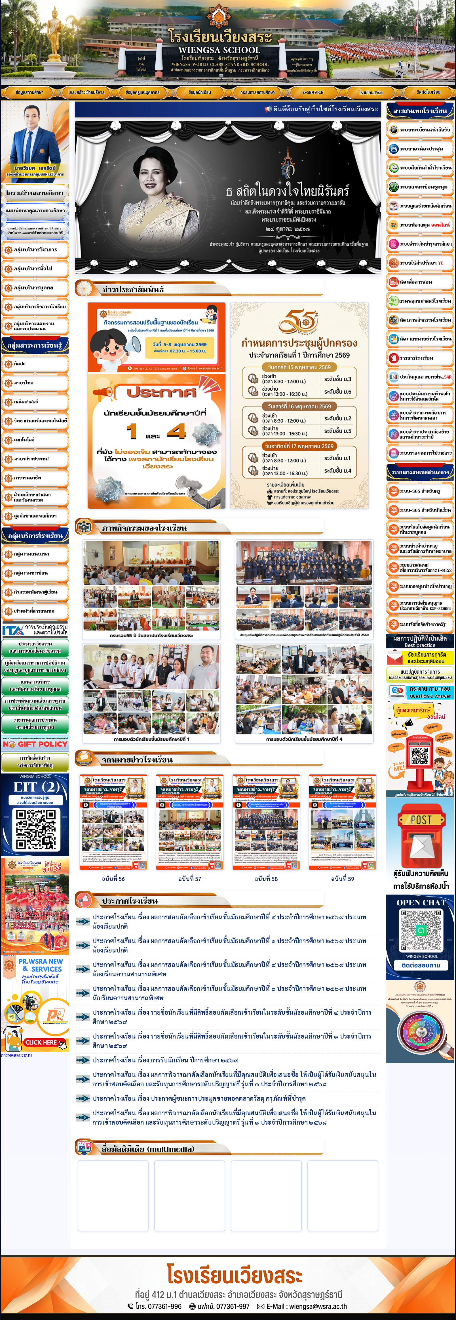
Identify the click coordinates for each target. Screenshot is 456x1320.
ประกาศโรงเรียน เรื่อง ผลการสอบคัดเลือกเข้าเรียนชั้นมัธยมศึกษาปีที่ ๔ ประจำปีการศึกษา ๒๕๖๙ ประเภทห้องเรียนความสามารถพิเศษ (229, 969)
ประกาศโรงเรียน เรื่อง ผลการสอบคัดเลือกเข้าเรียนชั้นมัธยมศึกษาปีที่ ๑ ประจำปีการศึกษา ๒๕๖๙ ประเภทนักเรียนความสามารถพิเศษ (229, 993)
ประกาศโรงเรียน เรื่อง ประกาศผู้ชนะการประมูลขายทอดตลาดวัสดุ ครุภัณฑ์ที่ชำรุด (199, 1098)
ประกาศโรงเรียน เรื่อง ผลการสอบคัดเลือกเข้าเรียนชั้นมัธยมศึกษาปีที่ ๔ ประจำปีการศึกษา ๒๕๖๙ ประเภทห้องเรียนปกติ (229, 921)
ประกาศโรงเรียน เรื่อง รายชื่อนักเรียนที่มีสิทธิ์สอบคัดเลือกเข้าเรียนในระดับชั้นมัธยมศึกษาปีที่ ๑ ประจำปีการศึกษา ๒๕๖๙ (232, 1040)
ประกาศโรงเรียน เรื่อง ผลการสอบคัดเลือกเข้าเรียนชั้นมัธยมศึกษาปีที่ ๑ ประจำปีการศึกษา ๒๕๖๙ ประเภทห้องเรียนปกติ (229, 945)
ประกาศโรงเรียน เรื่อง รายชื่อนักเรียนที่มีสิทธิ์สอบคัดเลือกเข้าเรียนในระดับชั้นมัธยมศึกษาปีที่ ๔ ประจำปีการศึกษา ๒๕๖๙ (232, 1016)
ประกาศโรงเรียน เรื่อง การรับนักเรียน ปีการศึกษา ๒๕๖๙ (165, 1060)
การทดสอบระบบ (16, 1055)
